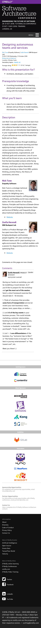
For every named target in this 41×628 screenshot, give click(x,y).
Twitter (7, 579)
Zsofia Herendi (24, 52)
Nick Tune (5, 52)
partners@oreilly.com (21, 500)
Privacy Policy (7, 530)
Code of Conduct (8, 527)
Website (10, 217)
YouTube (7, 599)
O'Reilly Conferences (9, 566)
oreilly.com (6, 569)
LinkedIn (7, 594)
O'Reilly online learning (10, 563)
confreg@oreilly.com (31, 623)
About (4, 522)
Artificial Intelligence (9, 543)
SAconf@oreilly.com (8, 491)
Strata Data (6, 548)
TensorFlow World (8, 551)
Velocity (5, 553)
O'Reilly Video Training (10, 572)
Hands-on (17, 62)
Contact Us (6, 533)
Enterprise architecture (9, 58)
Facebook (7, 584)
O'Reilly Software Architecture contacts (19, 508)
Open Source (6, 545)
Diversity (5, 525)
